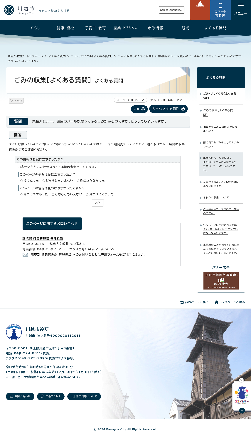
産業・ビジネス (125, 28)
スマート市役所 (220, 13)
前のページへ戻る (197, 299)
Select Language (161, 9)
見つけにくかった (101, 194)
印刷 (136, 109)
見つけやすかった (35, 194)
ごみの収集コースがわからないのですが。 (221, 208)
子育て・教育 (95, 28)
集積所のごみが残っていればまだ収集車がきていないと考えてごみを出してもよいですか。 (221, 246)
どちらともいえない (59, 180)
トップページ (35, 56)
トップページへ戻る (232, 299)
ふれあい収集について (216, 194)
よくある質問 (216, 28)
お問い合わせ (25, 394)
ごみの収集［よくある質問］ (135, 56)
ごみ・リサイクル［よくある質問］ (92, 56)
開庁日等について (98, 394)
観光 (185, 28)
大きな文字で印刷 (165, 109)
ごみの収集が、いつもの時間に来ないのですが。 (221, 181)
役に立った (31, 180)
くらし (35, 28)
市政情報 (155, 28)
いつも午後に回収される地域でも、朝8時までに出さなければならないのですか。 (220, 226)
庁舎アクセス (60, 394)
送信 (98, 202)
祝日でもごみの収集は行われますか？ (220, 125)
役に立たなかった (92, 180)
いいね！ (22, 101)
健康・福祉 (65, 28)
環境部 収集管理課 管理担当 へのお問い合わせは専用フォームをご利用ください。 (88, 253)
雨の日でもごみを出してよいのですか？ (221, 141)
